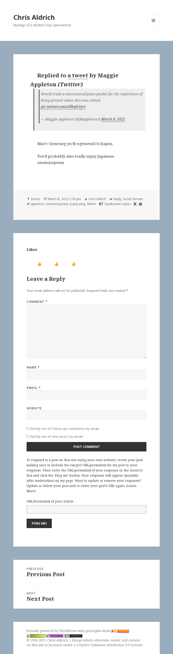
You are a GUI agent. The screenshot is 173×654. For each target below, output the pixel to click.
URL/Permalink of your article (50, 501)
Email (34, 388)
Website (34, 408)
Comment (37, 301)
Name (33, 367)
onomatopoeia (57, 204)
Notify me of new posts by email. (56, 436)
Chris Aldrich (34, 17)
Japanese (37, 204)
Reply (117, 199)
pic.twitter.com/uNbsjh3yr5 (63, 106)
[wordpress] (139, 203)
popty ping (77, 204)
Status (35, 199)
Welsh (91, 204)
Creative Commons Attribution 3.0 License (109, 645)
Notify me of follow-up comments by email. (65, 428)
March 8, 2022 (113, 119)
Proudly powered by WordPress (52, 631)
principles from (107, 631)
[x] (134, 203)
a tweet (78, 75)
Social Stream (133, 199)
